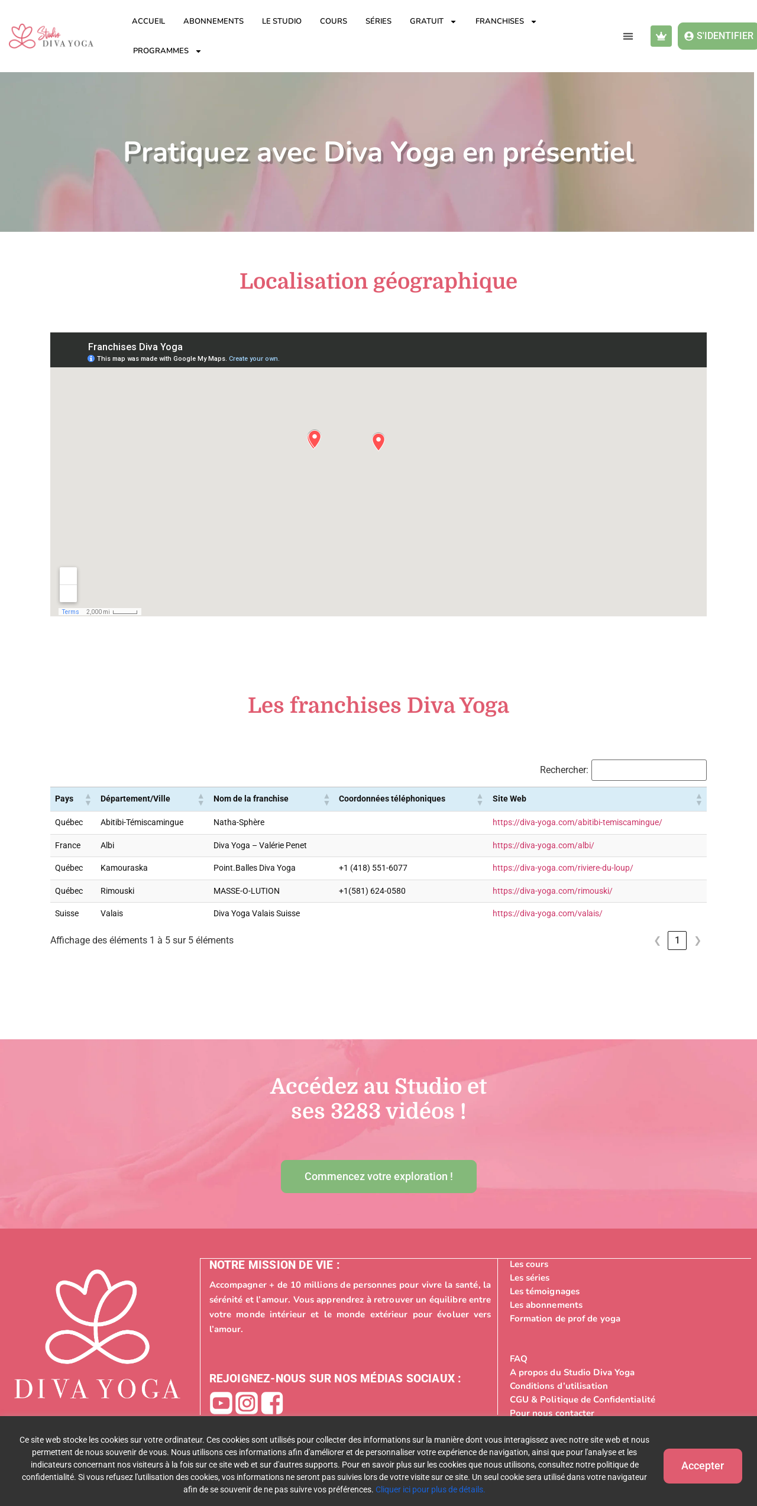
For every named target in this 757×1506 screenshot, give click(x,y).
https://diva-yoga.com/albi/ (543, 846)
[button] (628, 36)
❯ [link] (697, 940)
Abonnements (213, 21)
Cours (333, 21)
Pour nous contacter (552, 1412)
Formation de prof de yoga (565, 1318)
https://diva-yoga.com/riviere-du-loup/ (563, 868)
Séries (378, 21)
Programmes (167, 51)
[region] (378, 1461)
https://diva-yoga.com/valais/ (548, 914)
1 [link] (677, 940)
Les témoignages (545, 1291)
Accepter (698, 1464)
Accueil (148, 21)
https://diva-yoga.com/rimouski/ (553, 891)
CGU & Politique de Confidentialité (582, 1399)
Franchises (506, 21)
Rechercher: (564, 770)
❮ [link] (657, 940)
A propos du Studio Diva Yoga (572, 1372)
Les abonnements (546, 1304)
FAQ (519, 1358)
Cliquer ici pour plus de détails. (426, 1489)
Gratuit (433, 21)
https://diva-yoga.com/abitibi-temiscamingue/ (577, 822)
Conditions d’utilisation (559, 1385)
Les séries (530, 1277)
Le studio (282, 21)
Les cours (529, 1263)
